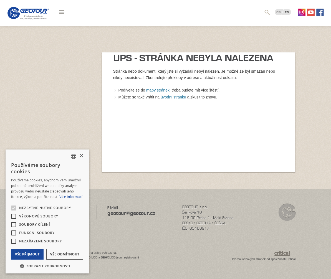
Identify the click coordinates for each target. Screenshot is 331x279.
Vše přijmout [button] (27, 254)
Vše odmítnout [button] (64, 254)
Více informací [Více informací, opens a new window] (70, 196)
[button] (47, 265)
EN (287, 12)
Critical (291, 259)
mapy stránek (158, 90)
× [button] (81, 156)
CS (278, 12)
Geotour (28, 16)
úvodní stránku (173, 97)
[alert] (47, 211)
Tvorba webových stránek (248, 259)
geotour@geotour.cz (131, 213)
